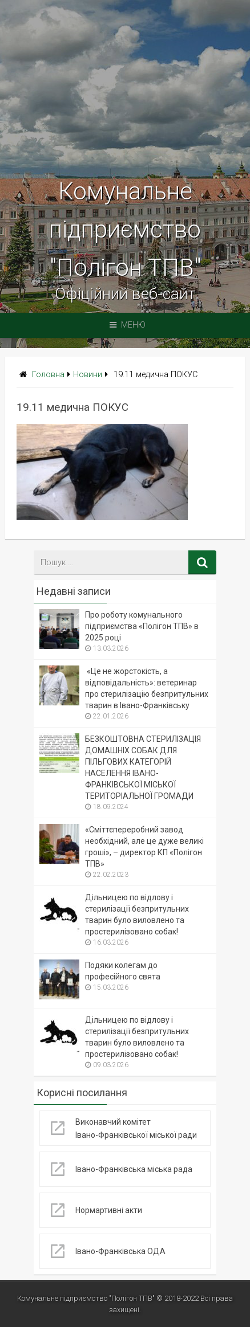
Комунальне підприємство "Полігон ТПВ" (125, 229)
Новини (87, 374)
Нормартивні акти (108, 1210)
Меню (128, 325)
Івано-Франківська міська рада (133, 1169)
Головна (48, 374)
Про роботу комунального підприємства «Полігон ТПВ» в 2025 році (142, 626)
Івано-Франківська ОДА (120, 1251)
